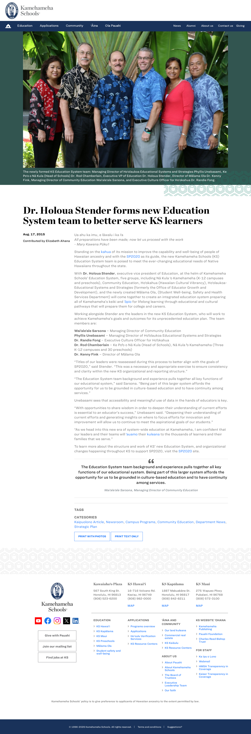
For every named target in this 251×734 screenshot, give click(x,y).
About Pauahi (173, 662)
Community (74, 25)
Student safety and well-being (108, 652)
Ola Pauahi (113, 25)
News (177, 25)
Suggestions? (174, 727)
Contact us (225, 25)
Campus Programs (140, 522)
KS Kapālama (104, 631)
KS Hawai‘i (103, 626)
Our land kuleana (175, 630)
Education (24, 25)
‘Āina (94, 25)
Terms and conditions (149, 727)
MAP (131, 605)
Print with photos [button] (92, 536)
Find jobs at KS (57, 657)
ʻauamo (132, 434)
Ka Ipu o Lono (207, 656)
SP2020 (133, 256)
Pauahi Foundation (210, 634)
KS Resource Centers (144, 643)
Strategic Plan (85, 527)
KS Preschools (105, 641)
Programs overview (143, 626)
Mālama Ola (104, 646)
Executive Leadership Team (176, 684)
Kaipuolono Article (89, 522)
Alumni (191, 25)
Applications (49, 25)
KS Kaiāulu (171, 643)
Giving (240, 25)
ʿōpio (127, 302)
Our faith (170, 690)
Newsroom (114, 522)
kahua (106, 252)
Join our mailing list (57, 646)
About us (207, 25)
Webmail (204, 661)
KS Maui (101, 636)
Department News (210, 522)
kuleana (153, 434)
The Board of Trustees (173, 676)
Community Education (175, 522)
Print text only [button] (127, 536)
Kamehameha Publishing (207, 628)
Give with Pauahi (57, 635)
